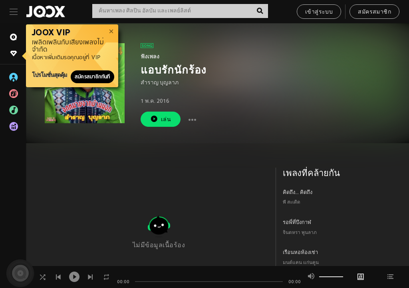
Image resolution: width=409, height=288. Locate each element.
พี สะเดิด (291, 202)
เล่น (160, 119)
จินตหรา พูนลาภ (300, 233)
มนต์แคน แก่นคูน (301, 263)
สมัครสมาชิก (374, 12)
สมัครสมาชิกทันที (92, 77)
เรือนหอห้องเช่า (300, 253)
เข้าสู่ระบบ (319, 12)
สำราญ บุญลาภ (160, 83)
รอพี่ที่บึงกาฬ (297, 223)
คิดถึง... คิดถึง (297, 193)
